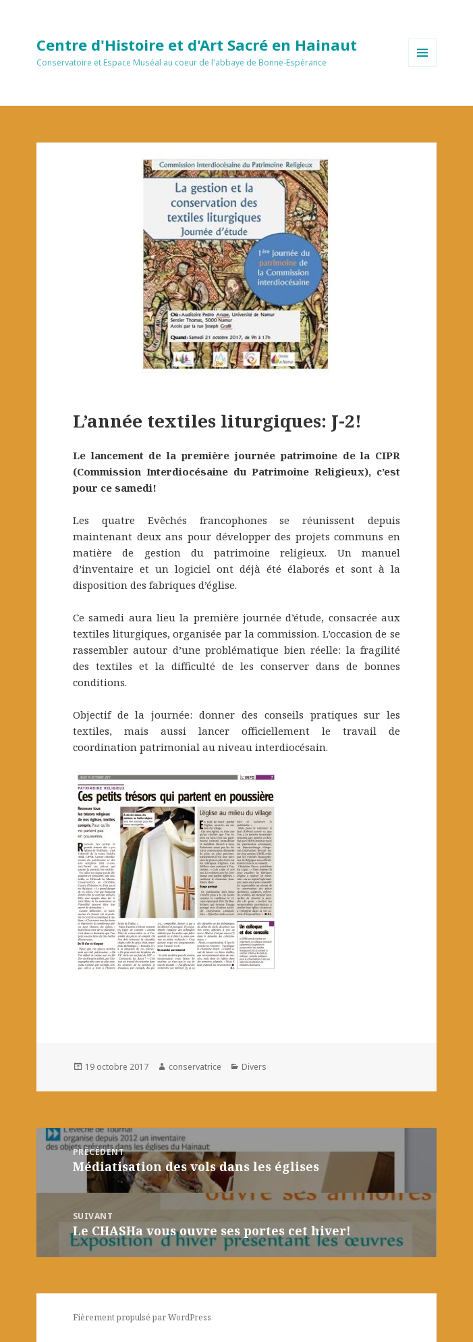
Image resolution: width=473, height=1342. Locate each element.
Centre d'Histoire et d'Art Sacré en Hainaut (196, 44)
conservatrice (195, 1067)
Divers (254, 1067)
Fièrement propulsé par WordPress (142, 1317)
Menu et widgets (423, 66)
